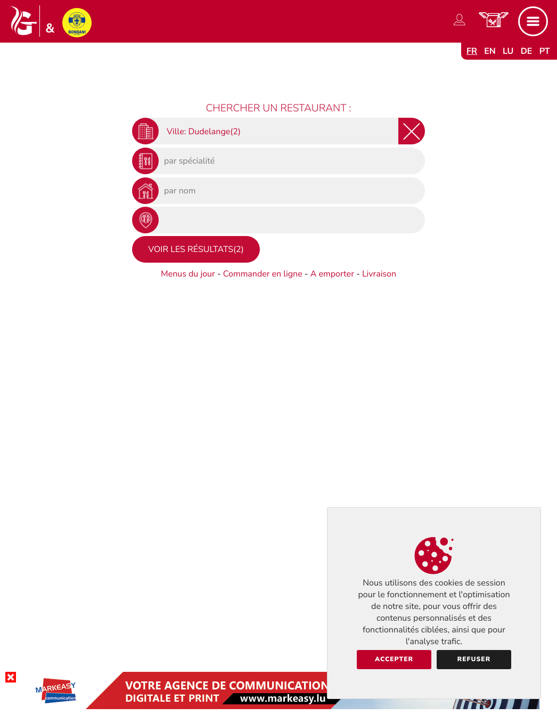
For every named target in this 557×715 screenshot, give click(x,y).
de (527, 51)
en (490, 51)
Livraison (379, 274)
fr (471, 51)
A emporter (332, 274)
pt (544, 51)
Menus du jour (188, 274)
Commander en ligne (262, 274)
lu (508, 51)
